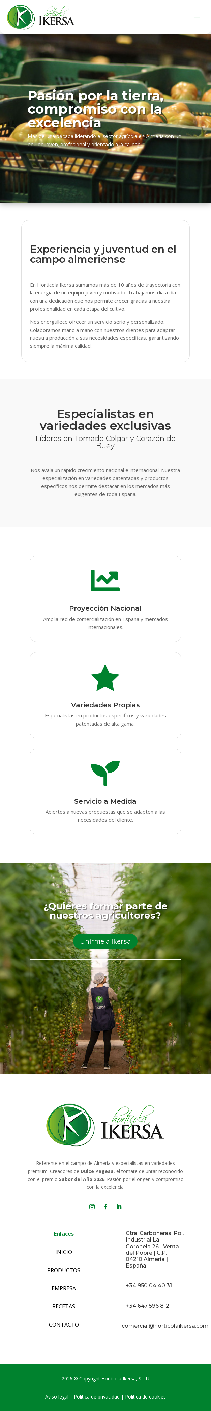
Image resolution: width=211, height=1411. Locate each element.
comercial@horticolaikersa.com (165, 1326)
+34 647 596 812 (147, 1306)
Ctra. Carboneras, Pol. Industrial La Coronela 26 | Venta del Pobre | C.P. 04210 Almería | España (155, 1249)
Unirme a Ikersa (105, 941)
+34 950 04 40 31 (149, 1285)
